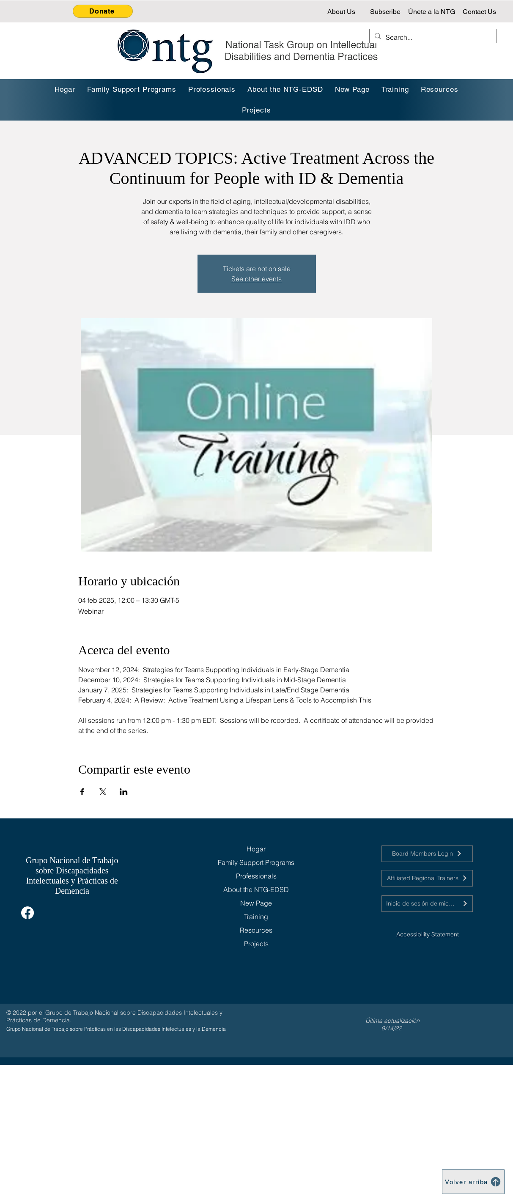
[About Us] (342, 11)
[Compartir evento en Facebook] (82, 791)
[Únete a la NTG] (432, 11)
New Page (256, 903)
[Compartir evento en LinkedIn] (124, 791)
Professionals (256, 876)
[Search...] (432, 37)
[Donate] (103, 11)
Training (256, 916)
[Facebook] (27, 912)
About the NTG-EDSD (256, 889)
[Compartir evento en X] (103, 791)
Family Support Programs (256, 862)
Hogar (256, 849)
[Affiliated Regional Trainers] (427, 878)
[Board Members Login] (427, 853)
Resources (256, 930)
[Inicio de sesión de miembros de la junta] (427, 903)
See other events (256, 278)
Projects (256, 943)
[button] (395, 89)
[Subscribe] (386, 11)
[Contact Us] (480, 11)
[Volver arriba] (473, 1181)
